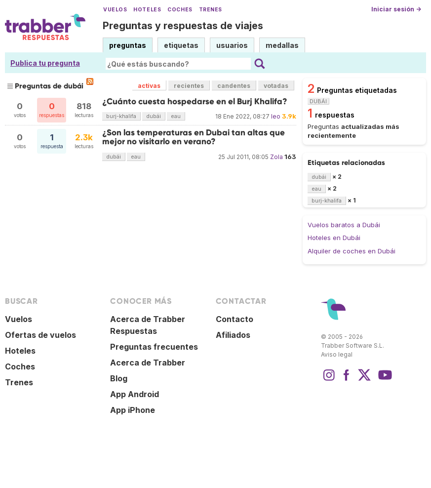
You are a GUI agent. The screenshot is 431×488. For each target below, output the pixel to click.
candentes (233, 85)
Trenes (210, 9)
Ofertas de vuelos (40, 335)
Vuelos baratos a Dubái (344, 225)
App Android (134, 394)
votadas (276, 85)
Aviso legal (337, 354)
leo (275, 116)
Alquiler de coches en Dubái (351, 251)
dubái (153, 116)
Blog (118, 378)
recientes (189, 85)
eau (176, 116)
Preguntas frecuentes (154, 347)
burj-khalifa (121, 116)
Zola (276, 157)
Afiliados (233, 335)
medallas (282, 45)
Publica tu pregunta (45, 63)
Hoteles (147, 9)
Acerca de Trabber (147, 362)
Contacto (234, 319)
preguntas (127, 45)
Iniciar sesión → (396, 9)
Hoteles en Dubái (334, 238)
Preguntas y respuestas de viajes (183, 26)
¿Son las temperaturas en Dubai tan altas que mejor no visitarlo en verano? (193, 137)
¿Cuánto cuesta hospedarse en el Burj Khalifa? (194, 101)
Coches (179, 9)
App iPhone (132, 410)
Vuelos (115, 9)
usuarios (232, 45)
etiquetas (181, 45)
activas (149, 85)
